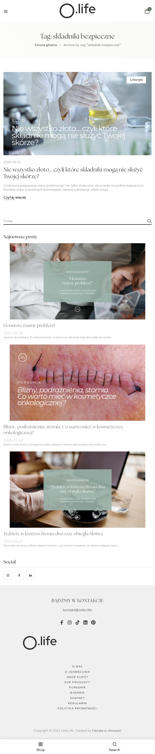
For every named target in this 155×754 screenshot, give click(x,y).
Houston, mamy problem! (29, 326)
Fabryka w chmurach (106, 731)
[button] (147, 11)
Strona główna (46, 45)
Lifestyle (136, 80)
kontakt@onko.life (77, 610)
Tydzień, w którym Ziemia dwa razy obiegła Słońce (53, 534)
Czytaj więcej (14, 197)
